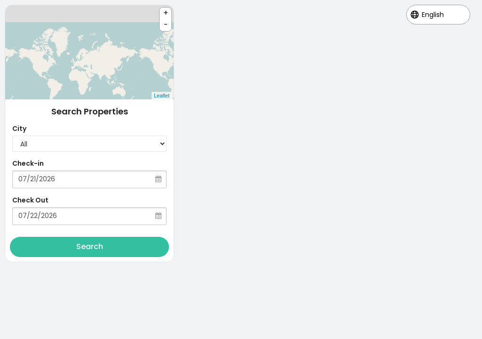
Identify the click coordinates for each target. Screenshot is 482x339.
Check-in (28, 163)
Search (89, 246)
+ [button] (165, 13)
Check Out (30, 200)
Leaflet (161, 95)
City (19, 128)
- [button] (166, 24)
